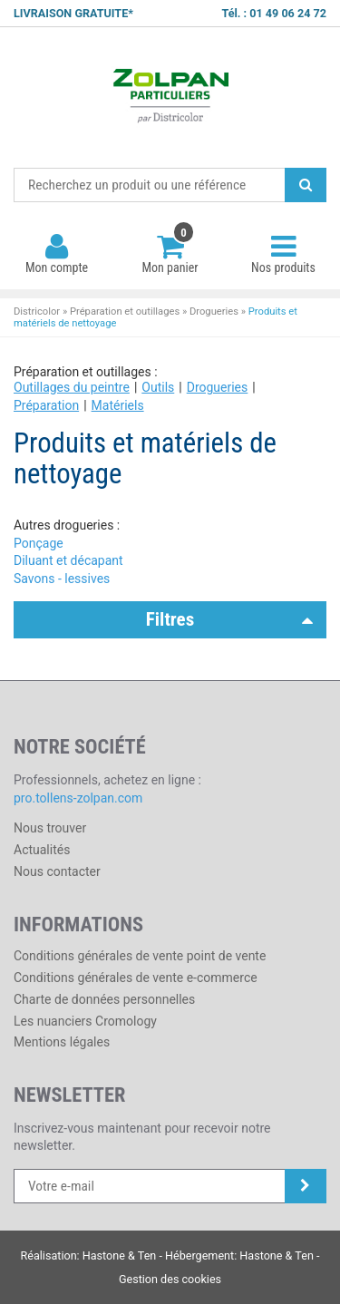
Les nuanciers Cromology (85, 1021)
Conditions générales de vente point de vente (140, 956)
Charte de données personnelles (104, 999)
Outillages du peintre (72, 387)
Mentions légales (62, 1042)
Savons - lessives (62, 578)
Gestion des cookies (170, 1279)
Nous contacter (57, 871)
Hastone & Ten (120, 1255)
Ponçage (38, 543)
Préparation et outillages (125, 311)
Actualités (42, 849)
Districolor (170, 98)
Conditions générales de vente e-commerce (135, 977)
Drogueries (213, 311)
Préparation (46, 405)
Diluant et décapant (68, 560)
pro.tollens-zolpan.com (78, 798)
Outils (157, 387)
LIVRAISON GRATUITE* (73, 13)
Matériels (118, 405)
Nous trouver (50, 828)
